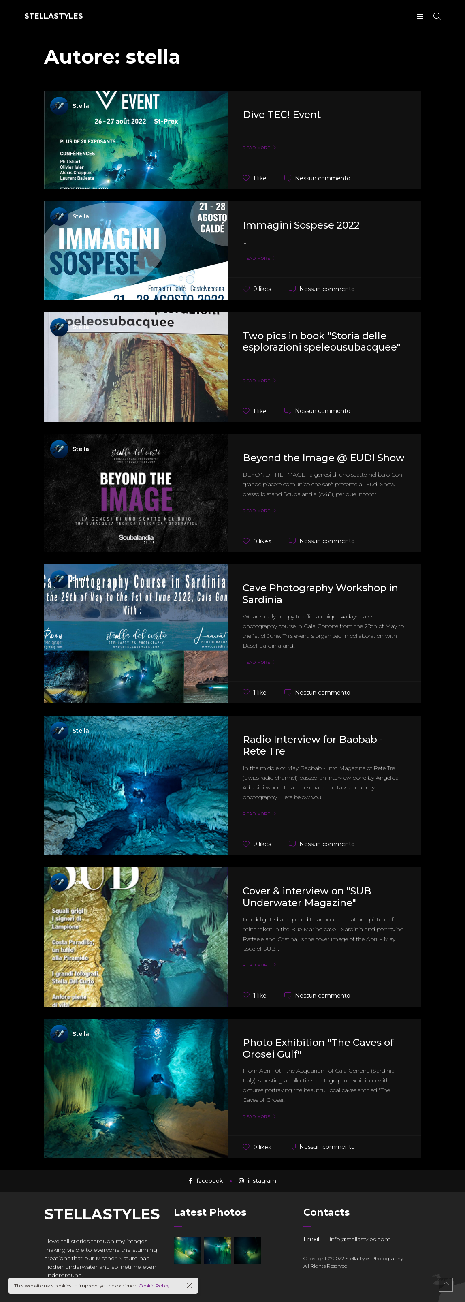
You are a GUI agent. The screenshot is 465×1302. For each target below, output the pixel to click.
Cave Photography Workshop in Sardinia (320, 593)
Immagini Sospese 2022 (301, 225)
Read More (257, 147)
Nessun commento (322, 178)
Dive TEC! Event (282, 114)
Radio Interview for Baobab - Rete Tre (313, 745)
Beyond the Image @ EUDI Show (324, 458)
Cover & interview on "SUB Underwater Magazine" (307, 897)
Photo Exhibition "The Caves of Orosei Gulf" (318, 1048)
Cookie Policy (154, 1286)
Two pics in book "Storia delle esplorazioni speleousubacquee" (322, 341)
